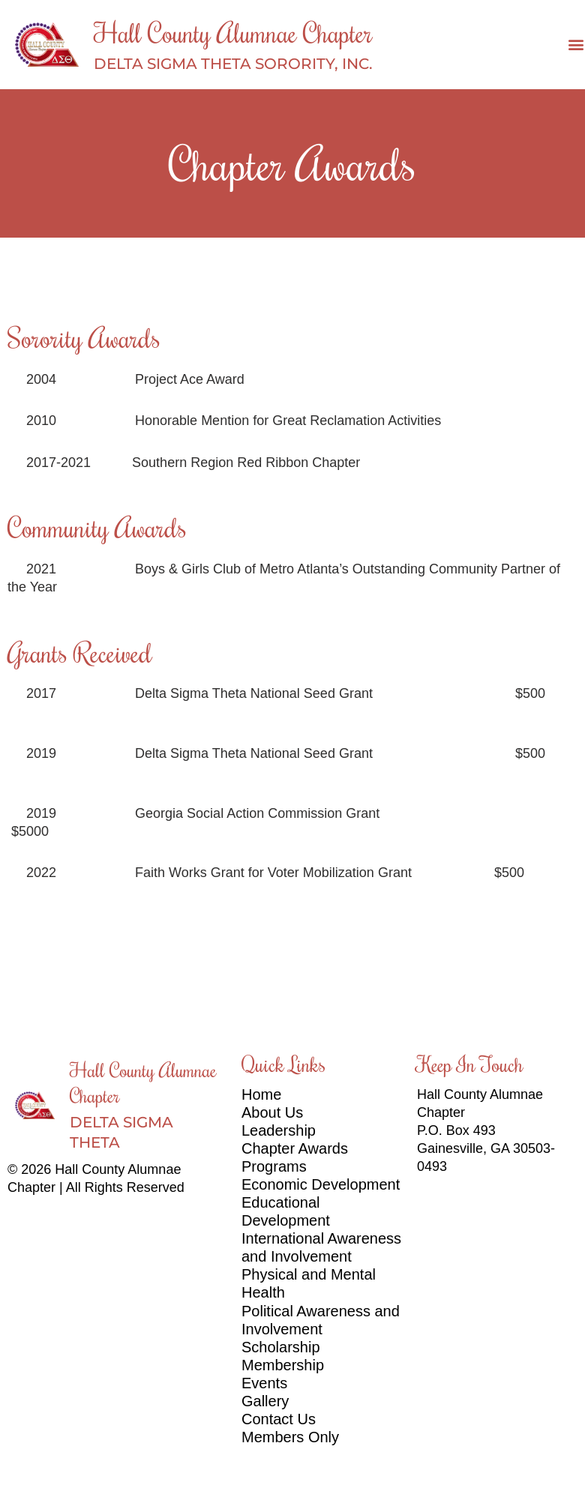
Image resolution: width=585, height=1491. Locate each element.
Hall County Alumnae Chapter (233, 32)
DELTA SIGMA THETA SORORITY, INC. (233, 64)
